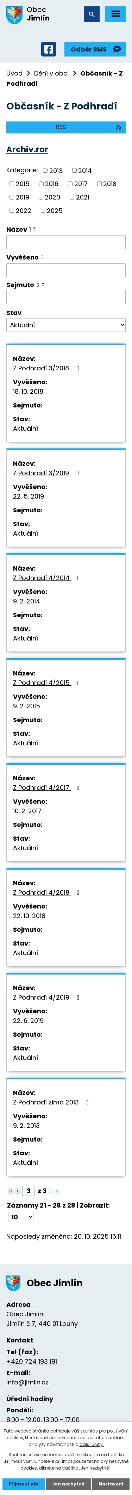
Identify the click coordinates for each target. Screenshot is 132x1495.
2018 (110, 183)
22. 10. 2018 (29, 915)
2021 (82, 197)
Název (18, 229)
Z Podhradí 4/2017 (47, 787)
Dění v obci (51, 73)
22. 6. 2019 (28, 1020)
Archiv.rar (27, 149)
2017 (81, 183)
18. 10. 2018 (28, 391)
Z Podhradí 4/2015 (48, 682)
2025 (55, 210)
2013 (56, 170)
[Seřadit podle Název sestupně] (35, 230)
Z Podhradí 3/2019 (47, 473)
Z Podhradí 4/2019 (47, 997)
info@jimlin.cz (27, 1382)
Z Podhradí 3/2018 (47, 368)
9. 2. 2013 (26, 1125)
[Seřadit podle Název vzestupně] (35, 227)
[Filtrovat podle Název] (66, 242)
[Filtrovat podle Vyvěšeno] (66, 270)
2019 (22, 197)
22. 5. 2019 (28, 496)
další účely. (92, 1444)
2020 (52, 197)
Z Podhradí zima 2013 (52, 1102)
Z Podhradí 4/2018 (47, 892)
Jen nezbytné (68, 1484)
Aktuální (25, 428)
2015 (23, 183)
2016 (51, 183)
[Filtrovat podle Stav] (66, 325)
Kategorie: (22, 170)
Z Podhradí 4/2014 (48, 577)
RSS (89, 127)
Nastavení (111, 1484)
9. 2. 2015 (26, 706)
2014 (85, 170)
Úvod (14, 73)
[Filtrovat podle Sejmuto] (66, 297)
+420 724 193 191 (31, 1361)
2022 (23, 210)
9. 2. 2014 (26, 601)
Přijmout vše (24, 1484)
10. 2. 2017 (27, 810)
